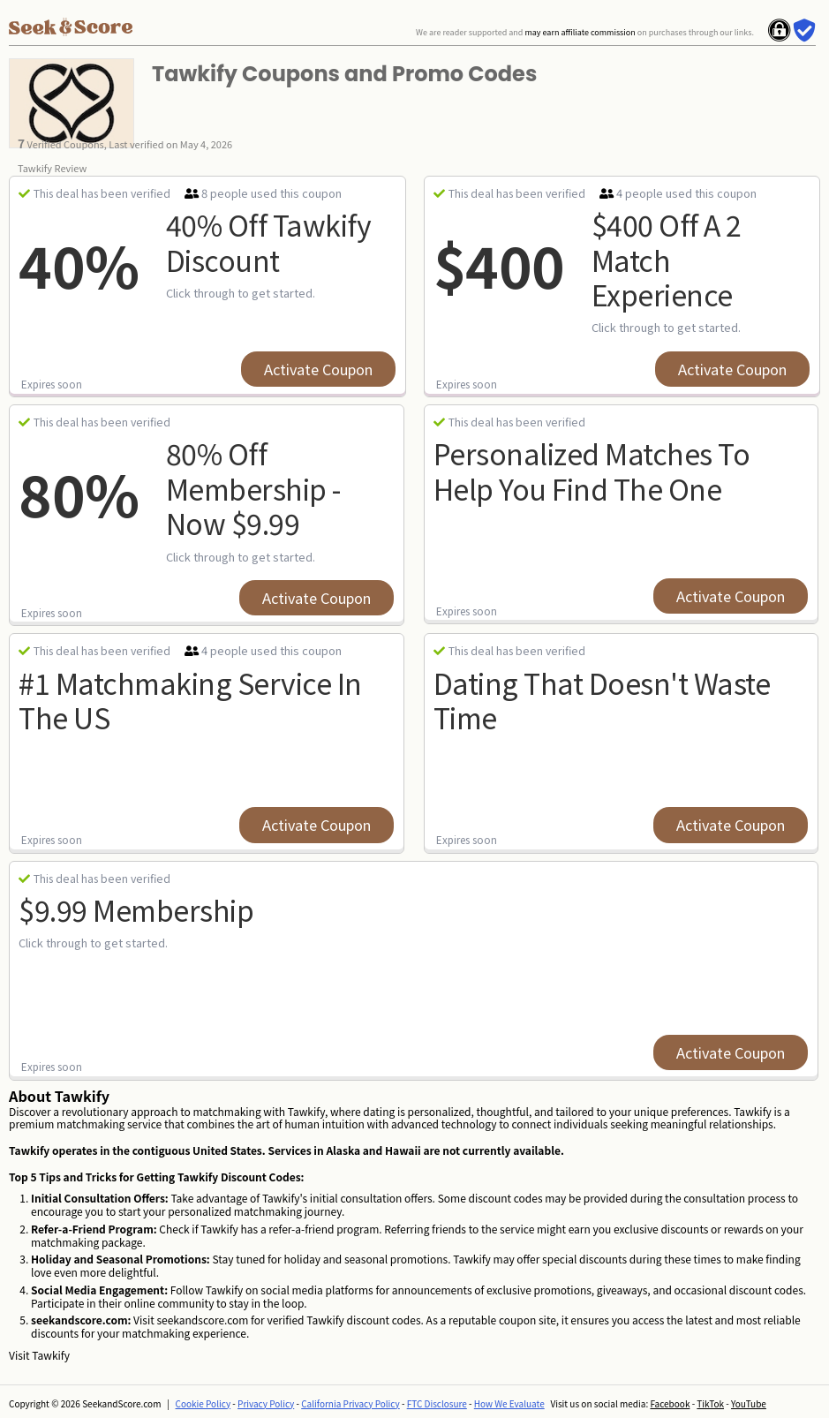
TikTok (710, 1403)
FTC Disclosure (437, 1403)
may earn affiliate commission (579, 32)
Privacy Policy (265, 1403)
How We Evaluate (509, 1403)
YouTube (748, 1403)
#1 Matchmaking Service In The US (190, 699)
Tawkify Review (52, 168)
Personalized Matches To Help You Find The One (591, 470)
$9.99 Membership (136, 909)
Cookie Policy (203, 1403)
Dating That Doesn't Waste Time (602, 699)
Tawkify (51, 1354)
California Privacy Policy (350, 1403)
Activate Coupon (318, 369)
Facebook (670, 1403)
